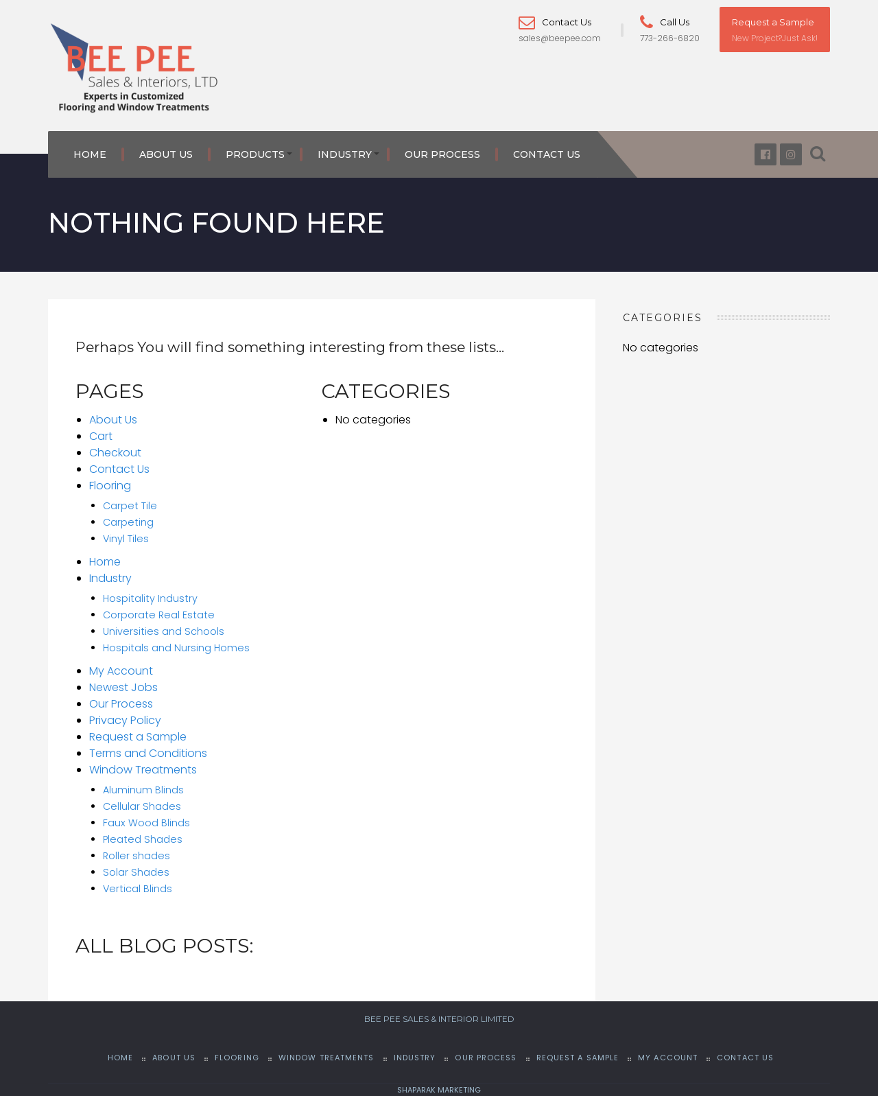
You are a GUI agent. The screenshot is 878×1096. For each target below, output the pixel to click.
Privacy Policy (125, 720)
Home (89, 154)
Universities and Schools (163, 631)
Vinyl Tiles (126, 539)
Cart (100, 436)
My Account (121, 671)
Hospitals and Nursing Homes (176, 648)
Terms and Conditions (148, 753)
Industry (345, 154)
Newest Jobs (123, 687)
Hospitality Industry (150, 598)
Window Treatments (143, 770)
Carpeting (128, 522)
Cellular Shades (142, 806)
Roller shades (136, 856)
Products (255, 154)
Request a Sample (773, 21)
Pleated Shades (142, 839)
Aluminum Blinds (143, 790)
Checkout (115, 452)
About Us (166, 154)
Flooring (110, 485)
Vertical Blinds (137, 889)
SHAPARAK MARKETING (439, 1089)
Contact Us (555, 21)
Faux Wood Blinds (146, 823)
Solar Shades (136, 872)
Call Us (664, 21)
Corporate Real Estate (159, 615)
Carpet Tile (130, 506)
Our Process (442, 154)
